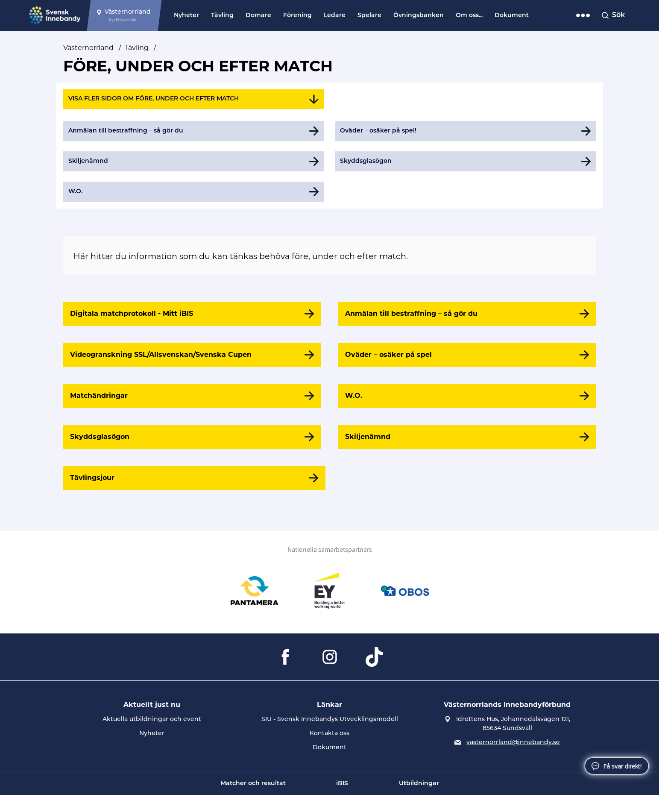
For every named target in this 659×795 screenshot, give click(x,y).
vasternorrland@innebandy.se (513, 742)
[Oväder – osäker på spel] (467, 355)
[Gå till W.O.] (194, 192)
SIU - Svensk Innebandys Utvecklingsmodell (329, 719)
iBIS (342, 783)
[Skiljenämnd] (467, 437)
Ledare (335, 15)
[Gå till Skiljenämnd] (194, 161)
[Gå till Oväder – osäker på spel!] (465, 131)
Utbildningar (419, 783)
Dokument (512, 15)
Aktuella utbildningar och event (152, 719)
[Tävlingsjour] (194, 478)
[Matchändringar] (192, 396)
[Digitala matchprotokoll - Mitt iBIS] (192, 314)
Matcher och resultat (253, 783)
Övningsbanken (418, 15)
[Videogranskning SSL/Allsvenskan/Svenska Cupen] (192, 355)
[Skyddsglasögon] (192, 437)
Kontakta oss (329, 733)
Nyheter (186, 15)
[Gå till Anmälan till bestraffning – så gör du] (194, 131)
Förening (297, 15)
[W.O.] (467, 396)
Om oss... (469, 15)
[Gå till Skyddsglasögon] (465, 161)
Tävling (222, 15)
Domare (258, 15)
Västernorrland (88, 48)
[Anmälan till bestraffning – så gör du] (467, 314)
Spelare (369, 15)
